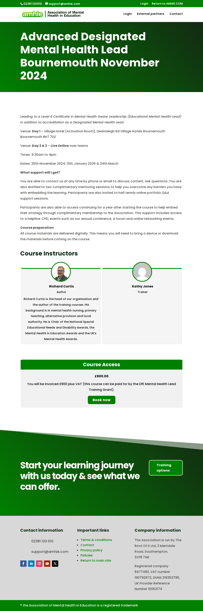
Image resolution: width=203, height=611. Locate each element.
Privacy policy (91, 550)
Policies (86, 555)
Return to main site (95, 560)
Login (144, 4)
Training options (164, 468)
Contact (176, 14)
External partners (150, 14)
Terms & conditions (96, 540)
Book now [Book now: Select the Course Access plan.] (102, 399)
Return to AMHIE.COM (167, 4)
